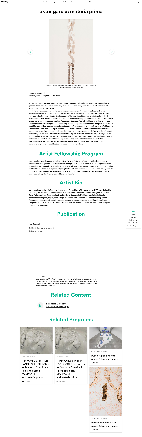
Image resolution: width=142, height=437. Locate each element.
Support (84, 2)
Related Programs (133, 226)
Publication (133, 220)
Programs (55, 2)
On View (46, 2)
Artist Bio (133, 217)
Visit (97, 2)
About (91, 2)
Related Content (133, 223)
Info (133, 214)
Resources (74, 2)
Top (133, 211)
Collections (65, 2)
